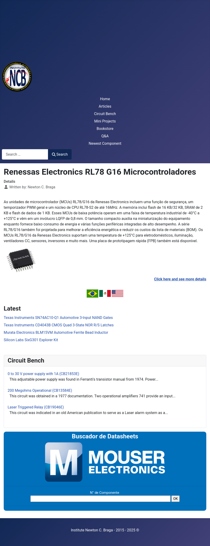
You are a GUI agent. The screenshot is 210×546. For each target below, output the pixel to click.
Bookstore (105, 128)
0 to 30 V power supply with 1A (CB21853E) (43, 374)
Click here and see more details (180, 279)
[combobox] (25, 154)
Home (105, 99)
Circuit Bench (105, 114)
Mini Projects (105, 121)
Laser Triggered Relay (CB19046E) (36, 407)
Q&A (104, 136)
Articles (105, 106)
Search (60, 154)
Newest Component (105, 143)
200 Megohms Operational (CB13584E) (40, 390)
